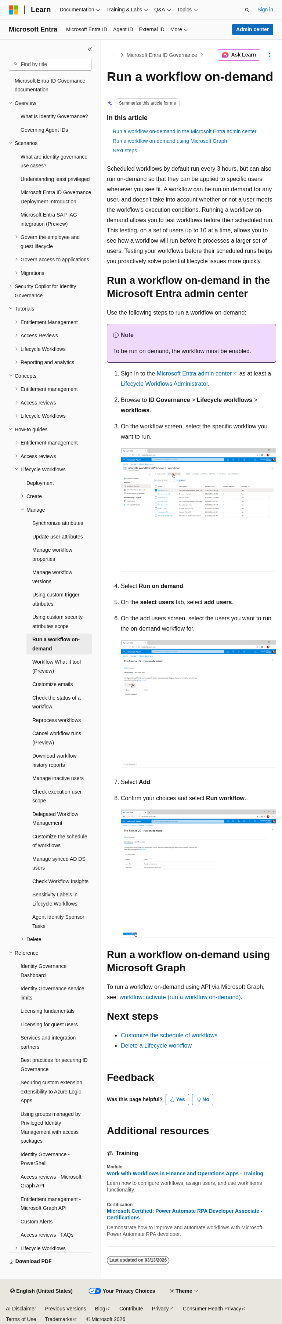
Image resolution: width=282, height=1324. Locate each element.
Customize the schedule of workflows (169, 1035)
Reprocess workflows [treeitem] (56, 718)
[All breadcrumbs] (113, 55)
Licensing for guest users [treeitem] (49, 1023)
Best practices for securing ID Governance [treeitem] (54, 1062)
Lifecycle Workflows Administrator (164, 384)
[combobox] (50, 64)
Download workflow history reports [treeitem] (54, 758)
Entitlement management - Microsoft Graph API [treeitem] (51, 1201)
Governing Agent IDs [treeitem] (44, 128)
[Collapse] (90, 49)
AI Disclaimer (21, 1309)
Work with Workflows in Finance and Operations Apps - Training (185, 1173)
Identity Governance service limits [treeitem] (52, 991)
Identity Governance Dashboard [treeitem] (43, 968)
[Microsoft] (13, 10)
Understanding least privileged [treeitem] (55, 177)
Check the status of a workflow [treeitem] (56, 700)
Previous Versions (65, 1309)
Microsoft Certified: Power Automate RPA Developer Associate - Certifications (185, 1214)
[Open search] (247, 10)
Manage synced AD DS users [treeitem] (59, 861)
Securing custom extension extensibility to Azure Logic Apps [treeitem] (51, 1090)
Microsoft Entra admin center (194, 373)
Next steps (125, 150)
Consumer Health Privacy (212, 1309)
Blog (100, 1309)
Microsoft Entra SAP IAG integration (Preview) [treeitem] (49, 217)
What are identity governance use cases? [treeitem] (54, 159)
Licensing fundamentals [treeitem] (48, 1009)
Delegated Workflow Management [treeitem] (55, 816)
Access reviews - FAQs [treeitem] (47, 1233)
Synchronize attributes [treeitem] (57, 521)
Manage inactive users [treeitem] (58, 776)
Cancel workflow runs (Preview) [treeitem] (56, 736)
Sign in (265, 9)
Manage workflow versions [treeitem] (52, 575)
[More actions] (269, 55)
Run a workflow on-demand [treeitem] (56, 642)
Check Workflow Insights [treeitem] (60, 879)
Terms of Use (21, 1319)
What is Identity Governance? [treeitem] (54, 114)
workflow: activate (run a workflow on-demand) (180, 997)
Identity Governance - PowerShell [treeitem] (45, 1157)
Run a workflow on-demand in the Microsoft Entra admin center (184, 131)
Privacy (160, 1309)
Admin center (252, 29)
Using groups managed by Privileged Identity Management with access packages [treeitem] (50, 1125)
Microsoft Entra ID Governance (162, 55)
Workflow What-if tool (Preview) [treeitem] (56, 664)
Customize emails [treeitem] (52, 682)
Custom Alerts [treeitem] (37, 1220)
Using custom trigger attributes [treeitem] (55, 597)
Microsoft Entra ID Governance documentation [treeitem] (50, 83)
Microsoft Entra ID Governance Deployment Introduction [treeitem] (56, 195)
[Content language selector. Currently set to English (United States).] (41, 1291)
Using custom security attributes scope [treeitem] (57, 619)
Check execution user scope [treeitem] (57, 794)
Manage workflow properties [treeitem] (52, 552)
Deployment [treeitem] (40, 481)
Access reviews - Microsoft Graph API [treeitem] (51, 1179)
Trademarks (58, 1319)
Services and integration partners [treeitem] (48, 1040)
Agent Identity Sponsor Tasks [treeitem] (58, 919)
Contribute (131, 1309)
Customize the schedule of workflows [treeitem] (59, 839)
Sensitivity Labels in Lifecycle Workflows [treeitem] (54, 897)
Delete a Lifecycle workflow (156, 1045)
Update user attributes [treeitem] (57, 535)
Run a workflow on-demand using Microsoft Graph (170, 141)
